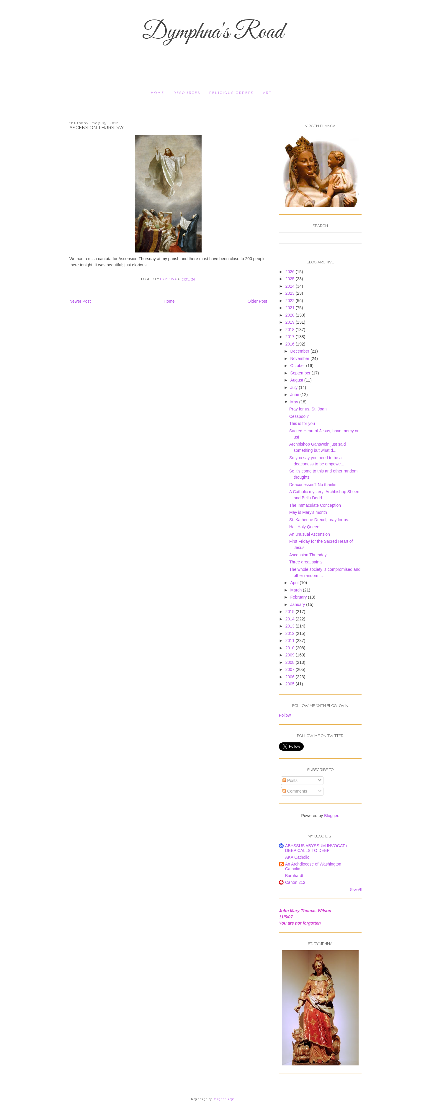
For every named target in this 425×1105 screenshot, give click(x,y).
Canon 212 (295, 882)
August (297, 380)
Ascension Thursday (308, 554)
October (298, 365)
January (298, 604)
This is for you (302, 423)
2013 (290, 626)
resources (187, 93)
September (300, 373)
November (300, 358)
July (294, 387)
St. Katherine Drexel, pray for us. (319, 519)
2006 (290, 676)
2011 (290, 640)
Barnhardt (294, 875)
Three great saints (306, 562)
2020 (290, 315)
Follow (285, 715)
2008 (290, 662)
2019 (290, 322)
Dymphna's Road (212, 32)
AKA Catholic (297, 857)
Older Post (257, 301)
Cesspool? (299, 416)
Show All (356, 889)
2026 (290, 271)
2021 (290, 307)
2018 (290, 329)
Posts (290, 780)
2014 (290, 619)
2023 (290, 293)
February (299, 597)
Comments (294, 791)
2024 (290, 286)
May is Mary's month (308, 512)
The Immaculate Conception (315, 505)
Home (157, 93)
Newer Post (80, 301)
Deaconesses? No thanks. (313, 484)
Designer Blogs (223, 1099)
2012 (290, 633)
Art (267, 93)
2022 (290, 300)
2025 (290, 278)
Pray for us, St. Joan (308, 409)
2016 (290, 344)
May (294, 402)
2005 (290, 684)
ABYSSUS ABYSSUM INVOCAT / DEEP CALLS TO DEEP (316, 848)
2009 (290, 655)
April (295, 582)
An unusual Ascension (309, 534)
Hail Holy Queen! (305, 526)
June (295, 394)
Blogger (331, 815)
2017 (290, 336)
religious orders (231, 93)
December (300, 351)
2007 (290, 669)
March (296, 590)
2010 (290, 648)
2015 (290, 611)
